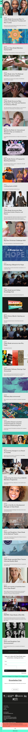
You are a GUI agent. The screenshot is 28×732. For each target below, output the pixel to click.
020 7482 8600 (6, 712)
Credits (5, 719)
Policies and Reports (7, 716)
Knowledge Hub (15, 680)
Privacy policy (23, 673)
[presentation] (10, 667)
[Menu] (1, 3)
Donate (1, 724)
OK (15, 728)
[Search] (1, 6)
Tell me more (15, 730)
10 (17, 651)
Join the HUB (15, 689)
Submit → (6, 670)
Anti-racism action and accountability (10, 717)
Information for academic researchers (10, 718)
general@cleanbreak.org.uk (8, 713)
